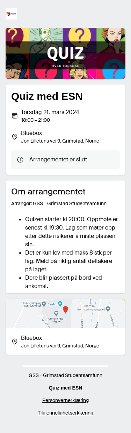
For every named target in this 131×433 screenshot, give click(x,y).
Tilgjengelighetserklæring (65, 413)
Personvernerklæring (65, 400)
